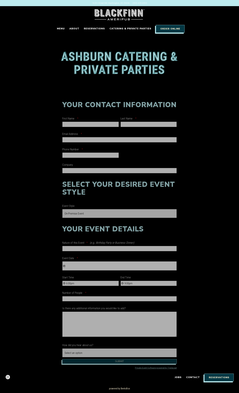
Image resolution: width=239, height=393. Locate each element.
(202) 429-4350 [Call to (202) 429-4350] (139, 3)
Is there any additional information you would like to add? (94, 308)
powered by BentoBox (119, 388)
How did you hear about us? (77, 345)
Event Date (71, 258)
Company (67, 164)
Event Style (68, 206)
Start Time (68, 277)
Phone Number (73, 149)
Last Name (129, 118)
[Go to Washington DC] (111, 3)
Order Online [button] (170, 28)
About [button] (74, 28)
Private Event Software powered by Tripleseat (156, 367)
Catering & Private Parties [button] (130, 28)
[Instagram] (8, 377)
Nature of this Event (98, 242)
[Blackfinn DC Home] (119, 14)
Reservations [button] (94, 28)
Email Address (73, 134)
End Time (125, 277)
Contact (193, 377)
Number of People (75, 292)
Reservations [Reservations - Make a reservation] (219, 377)
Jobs (178, 377)
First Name (71, 118)
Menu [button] (61, 28)
